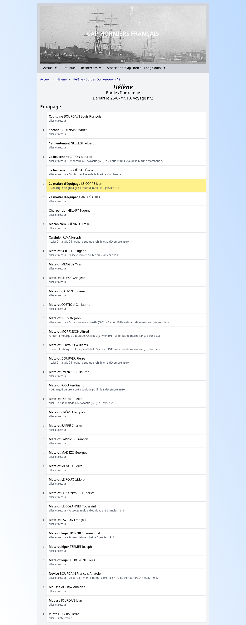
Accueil (50, 68)
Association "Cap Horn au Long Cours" (136, 68)
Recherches (91, 68)
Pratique (69, 68)
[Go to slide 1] (122, 61)
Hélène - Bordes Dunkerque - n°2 (96, 79)
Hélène (62, 79)
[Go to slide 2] (124, 61)
